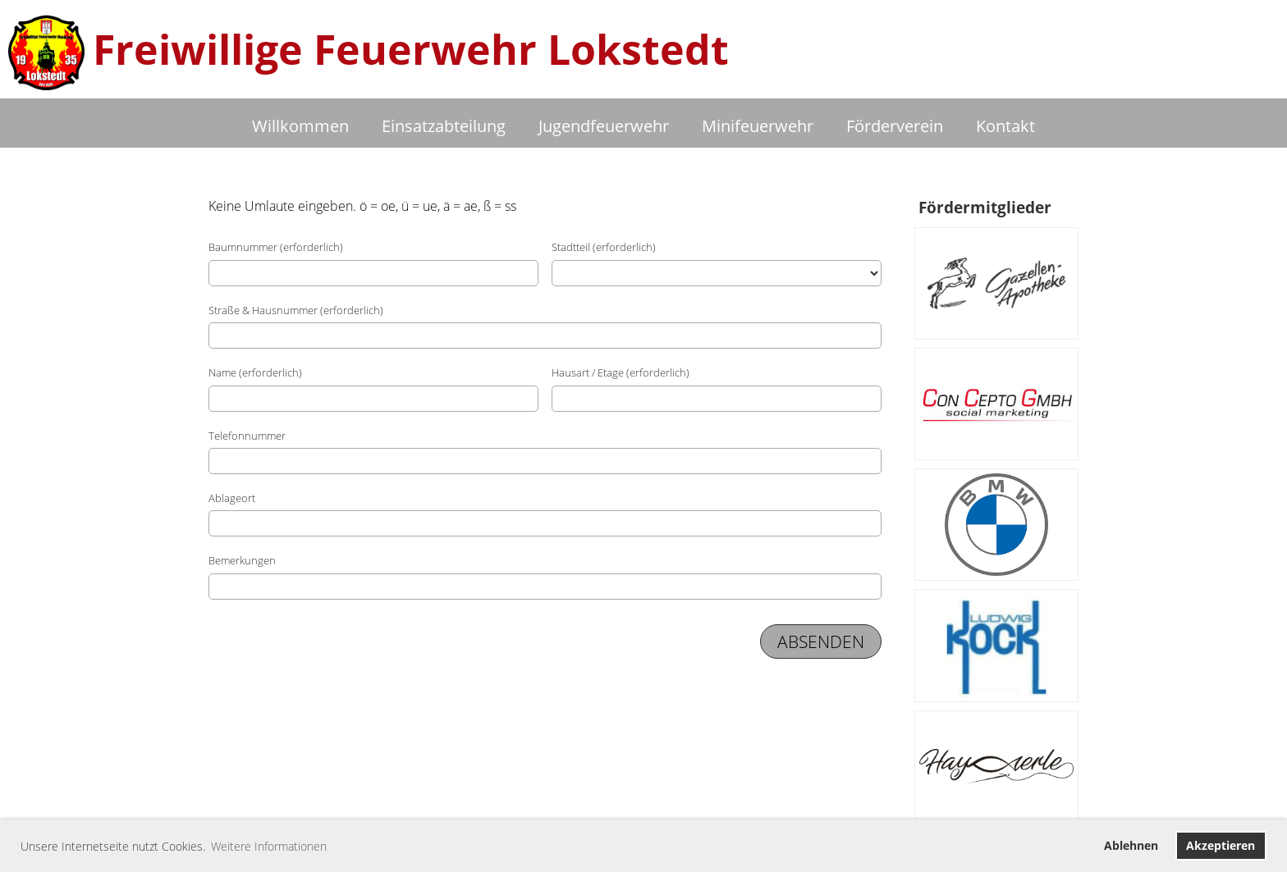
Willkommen (300, 126)
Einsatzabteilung (444, 126)
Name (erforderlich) (255, 372)
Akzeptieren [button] (1220, 845)
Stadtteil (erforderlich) (604, 247)
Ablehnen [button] (1131, 845)
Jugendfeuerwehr (603, 126)
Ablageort (231, 498)
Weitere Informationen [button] (269, 846)
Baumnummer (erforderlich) (275, 247)
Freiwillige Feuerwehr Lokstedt (411, 49)
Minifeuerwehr (757, 126)
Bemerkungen (242, 560)
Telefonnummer (247, 435)
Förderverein (894, 126)
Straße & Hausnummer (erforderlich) (295, 310)
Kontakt (1005, 126)
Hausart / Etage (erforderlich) (620, 372)
